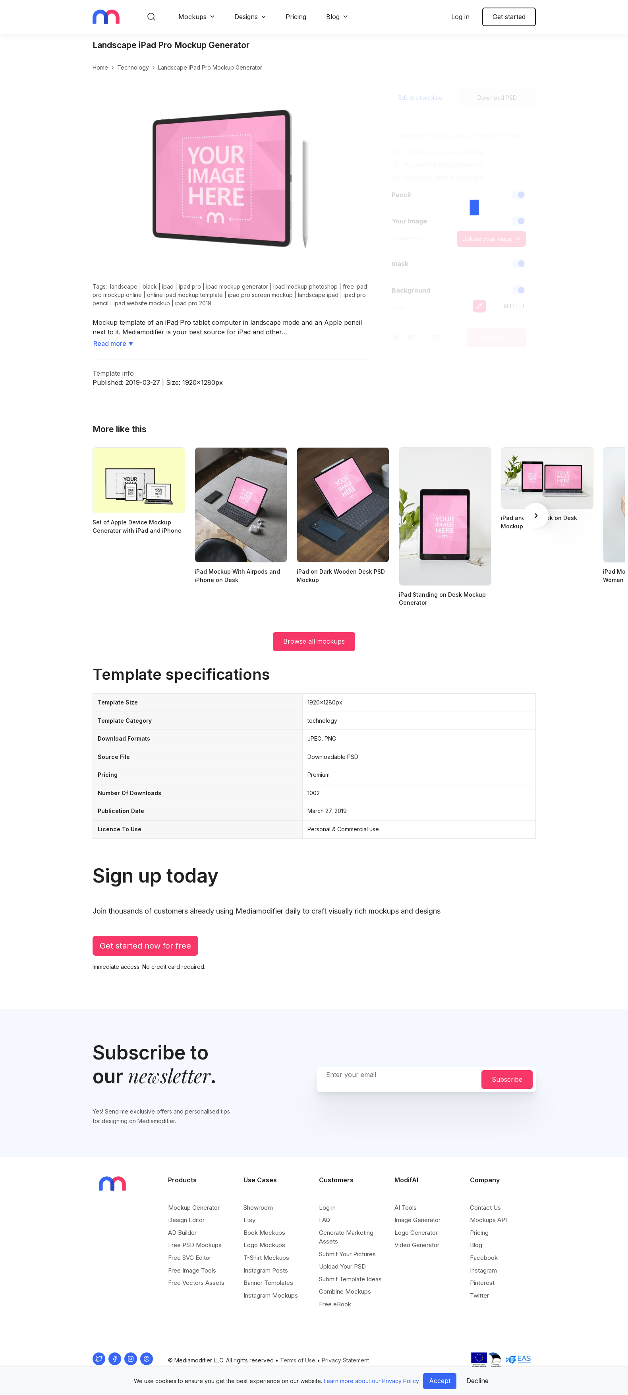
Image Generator (417, 1220)
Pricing (296, 17)
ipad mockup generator (237, 286)
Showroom (258, 1207)
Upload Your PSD (342, 1266)
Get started (509, 17)
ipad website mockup (142, 303)
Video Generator (416, 1245)
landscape (123, 286)
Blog (333, 17)
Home (100, 67)
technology (133, 67)
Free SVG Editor (189, 1257)
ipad (168, 286)
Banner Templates (268, 1282)
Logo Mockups (264, 1245)
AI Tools (405, 1207)
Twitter (479, 1295)
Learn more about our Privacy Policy (371, 1381)
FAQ (324, 1220)
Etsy (249, 1220)
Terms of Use (297, 1360)
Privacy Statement (345, 1360)
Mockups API (488, 1220)
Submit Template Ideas (350, 1279)
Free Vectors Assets (196, 1282)
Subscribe (507, 1079)
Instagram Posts (265, 1270)
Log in (460, 17)
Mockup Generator (194, 1207)
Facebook (484, 1257)
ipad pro (190, 286)
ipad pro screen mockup (260, 294)
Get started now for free (145, 946)
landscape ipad (318, 294)
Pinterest (482, 1282)
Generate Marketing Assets (346, 1237)
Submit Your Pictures (347, 1254)
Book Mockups (264, 1232)
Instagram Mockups (270, 1295)
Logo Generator (416, 1232)
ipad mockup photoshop (305, 286)
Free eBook (335, 1304)
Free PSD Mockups (195, 1245)
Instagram (483, 1270)
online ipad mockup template (185, 294)
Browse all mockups (314, 641)
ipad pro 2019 (193, 303)
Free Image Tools (192, 1270)
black (150, 286)
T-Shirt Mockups (266, 1257)
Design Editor (186, 1220)
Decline (477, 1381)
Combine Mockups (345, 1291)
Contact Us (485, 1207)
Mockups (192, 17)
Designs (246, 17)
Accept (439, 1381)
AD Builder (182, 1232)
